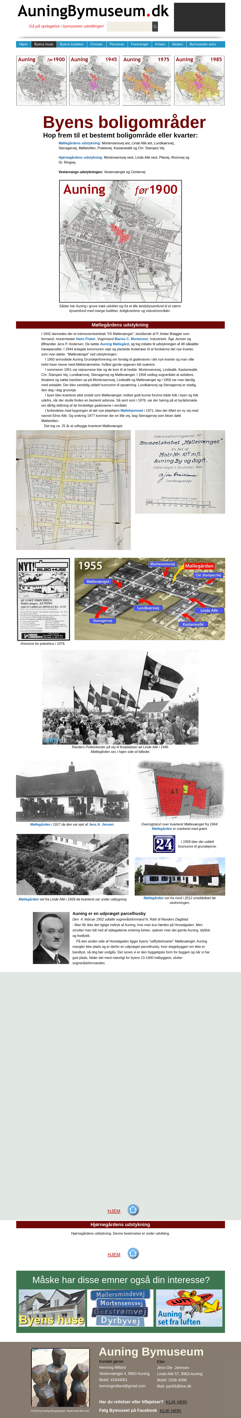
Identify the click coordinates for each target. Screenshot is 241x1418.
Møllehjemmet (131, 410)
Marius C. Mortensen (131, 339)
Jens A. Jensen (101, 824)
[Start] (133, 1209)
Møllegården (40, 824)
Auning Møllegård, (115, 344)
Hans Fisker (85, 339)
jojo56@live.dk (178, 1386)
